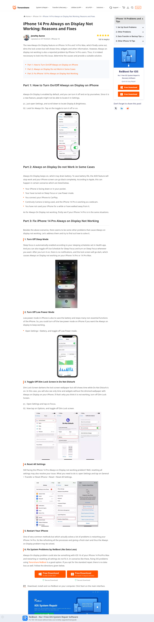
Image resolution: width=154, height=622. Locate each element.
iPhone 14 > (38, 16)
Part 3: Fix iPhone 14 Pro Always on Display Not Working (52, 73)
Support (113, 7)
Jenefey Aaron (38, 36)
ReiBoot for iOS (128, 71)
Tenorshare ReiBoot (37, 562)
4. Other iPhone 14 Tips (125, 41)
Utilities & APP (76, 7)
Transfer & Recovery (59, 7)
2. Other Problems (123, 32)
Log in (138, 7)
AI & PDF (89, 7)
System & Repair (42, 7)
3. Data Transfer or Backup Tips (129, 36)
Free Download (128, 87)
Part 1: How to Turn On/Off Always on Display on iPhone (52, 64)
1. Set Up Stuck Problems (126, 27)
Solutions (100, 7)
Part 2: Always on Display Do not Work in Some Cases (51, 69)
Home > (29, 16)
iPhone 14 (55, 39)
